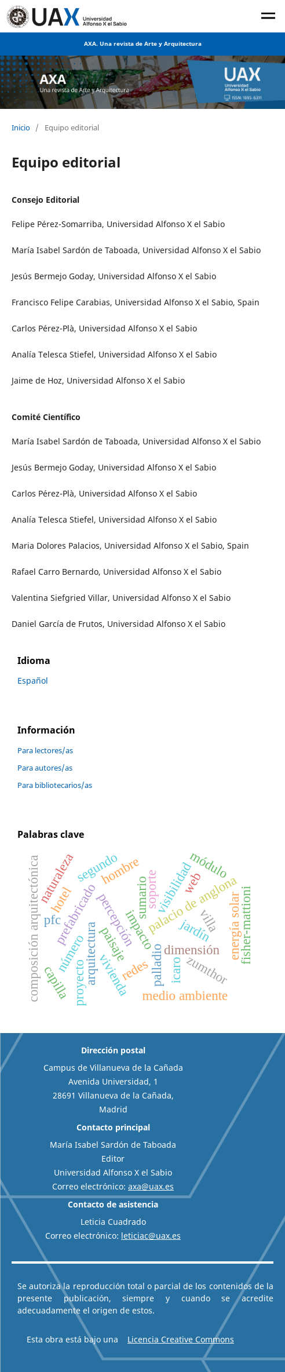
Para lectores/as (45, 750)
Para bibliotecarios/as (54, 785)
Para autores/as (44, 767)
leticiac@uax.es (151, 1235)
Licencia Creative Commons (180, 1339)
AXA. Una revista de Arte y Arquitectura (143, 43)
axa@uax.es (151, 1186)
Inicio (21, 127)
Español (32, 680)
